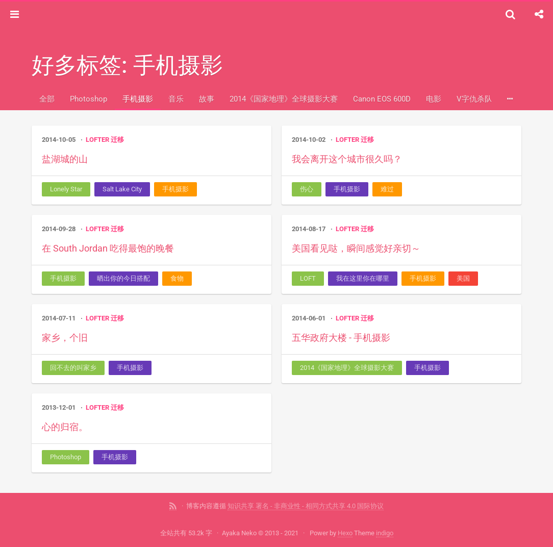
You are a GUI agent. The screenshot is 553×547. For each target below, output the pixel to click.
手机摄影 (137, 99)
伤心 (306, 189)
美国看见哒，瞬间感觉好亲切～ (356, 248)
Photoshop (88, 99)
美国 (463, 278)
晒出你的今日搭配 (123, 278)
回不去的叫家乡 (73, 367)
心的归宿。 (65, 426)
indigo (384, 533)
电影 (433, 99)
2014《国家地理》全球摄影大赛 (284, 99)
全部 (47, 99)
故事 (206, 99)
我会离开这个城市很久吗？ (347, 159)
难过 (387, 189)
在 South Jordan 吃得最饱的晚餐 (108, 248)
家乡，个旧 (65, 337)
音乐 (176, 99)
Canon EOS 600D (382, 99)
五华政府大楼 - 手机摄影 (341, 337)
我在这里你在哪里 (362, 278)
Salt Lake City (122, 189)
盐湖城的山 (65, 159)
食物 (177, 278)
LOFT (308, 278)
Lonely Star (66, 189)
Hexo (345, 533)
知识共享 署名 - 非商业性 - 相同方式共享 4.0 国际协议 (306, 506)
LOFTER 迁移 (105, 139)
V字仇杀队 (474, 99)
